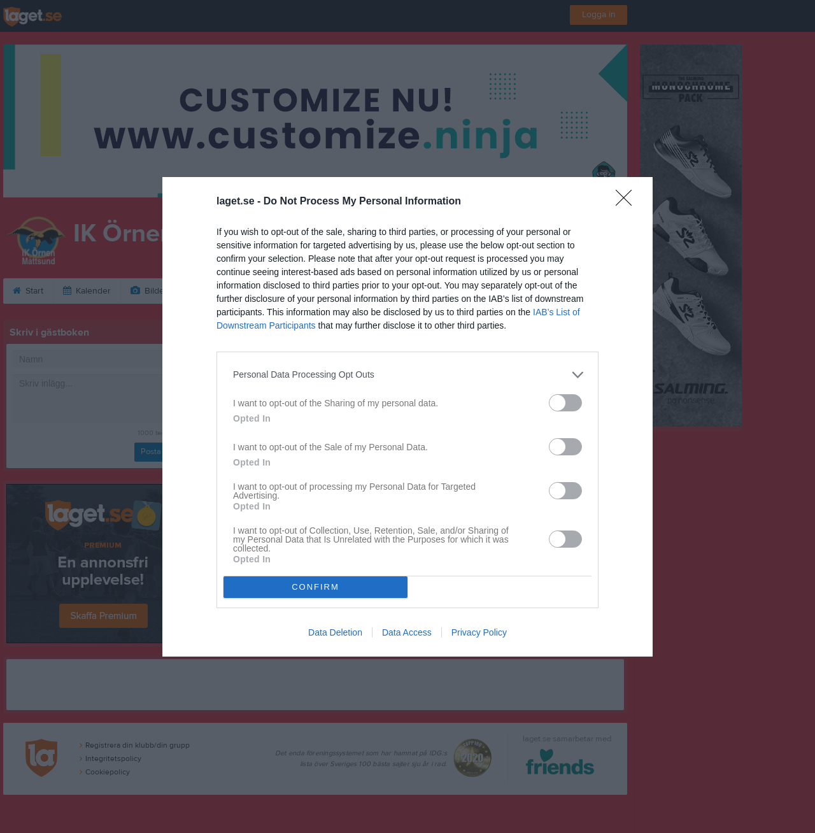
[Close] (628, 202)
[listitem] (407, 374)
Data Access (407, 632)
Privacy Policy (479, 632)
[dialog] (407, 417)
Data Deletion (335, 632)
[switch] (565, 402)
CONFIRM (315, 587)
